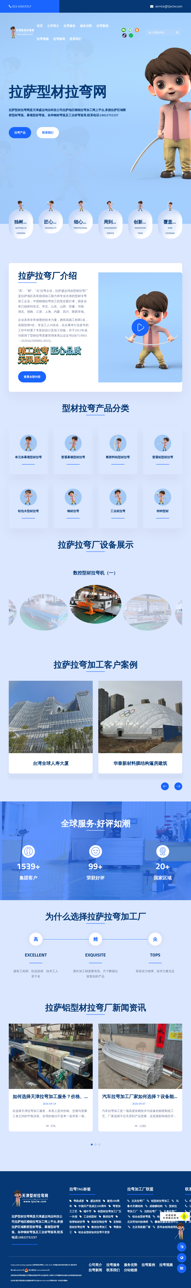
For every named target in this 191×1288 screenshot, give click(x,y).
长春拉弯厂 (168, 1211)
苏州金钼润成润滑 (165, 1227)
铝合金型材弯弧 (139, 1216)
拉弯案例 (102, 26)
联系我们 (76, 39)
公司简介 (53, 26)
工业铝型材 (88, 1216)
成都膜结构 (153, 1206)
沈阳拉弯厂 (148, 1211)
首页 (40, 26)
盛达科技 (93, 1201)
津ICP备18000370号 (17, 1270)
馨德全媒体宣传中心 (164, 1221)
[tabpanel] (51, 1078)
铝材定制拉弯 (97, 1221)
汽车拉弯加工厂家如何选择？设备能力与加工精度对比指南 (140, 1099)
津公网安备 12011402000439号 (37, 1270)
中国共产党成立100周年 (90, 1206)
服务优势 (86, 26)
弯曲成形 (76, 1201)
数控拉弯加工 (97, 1227)
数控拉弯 (106, 1216)
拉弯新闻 (59, 39)
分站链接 (130, 1270)
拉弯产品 (20, 132)
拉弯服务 (70, 26)
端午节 (85, 1211)
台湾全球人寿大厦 (140, 762)
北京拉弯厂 (136, 1201)
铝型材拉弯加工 (158, 1201)
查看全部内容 (32, 377)
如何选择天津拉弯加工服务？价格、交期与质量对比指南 (51, 1099)
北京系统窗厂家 (139, 1227)
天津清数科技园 (50, 762)
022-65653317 (20, 6)
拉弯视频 (43, 39)
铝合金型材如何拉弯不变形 (92, 1232)
